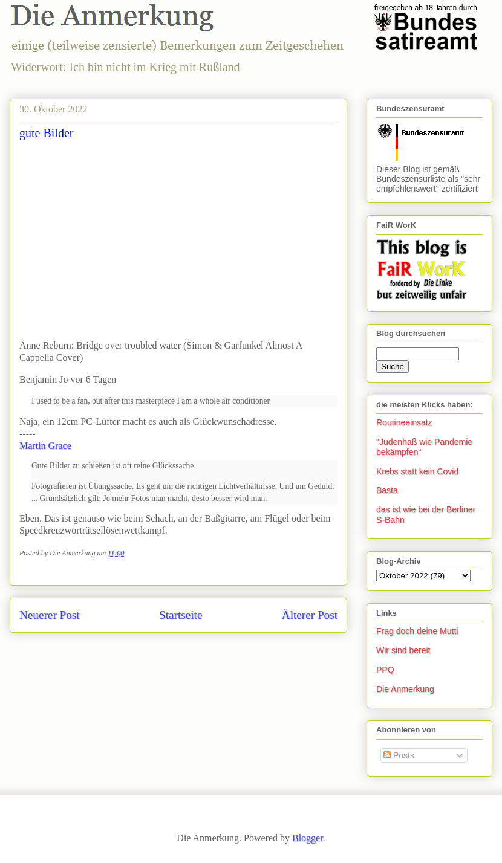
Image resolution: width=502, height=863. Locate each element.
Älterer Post (309, 615)
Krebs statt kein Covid (417, 471)
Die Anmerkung (405, 689)
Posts (398, 755)
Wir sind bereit (403, 650)
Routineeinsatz (404, 422)
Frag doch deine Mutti (417, 631)
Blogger (307, 838)
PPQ (385, 669)
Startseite (180, 615)
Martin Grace (45, 446)
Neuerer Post (49, 615)
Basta (387, 490)
